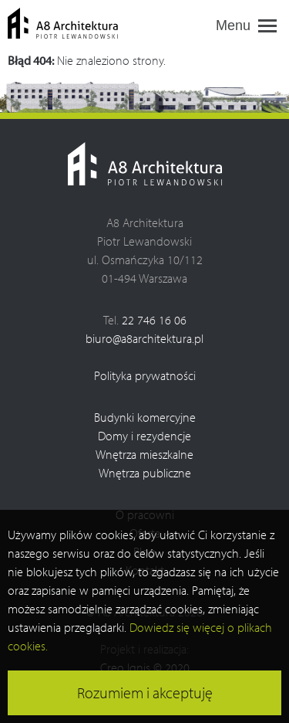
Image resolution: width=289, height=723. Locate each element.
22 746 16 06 (154, 320)
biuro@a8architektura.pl (144, 338)
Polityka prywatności (145, 375)
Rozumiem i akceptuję (145, 692)
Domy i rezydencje (144, 435)
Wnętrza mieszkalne (144, 454)
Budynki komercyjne (145, 417)
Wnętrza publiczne (145, 472)
